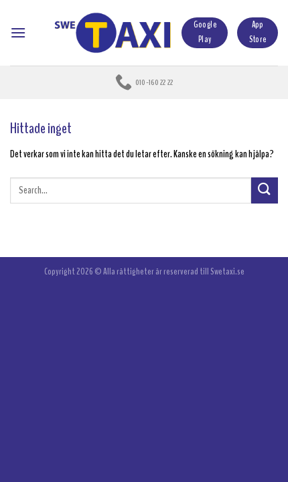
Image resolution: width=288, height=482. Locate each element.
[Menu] (18, 32)
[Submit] (264, 190)
